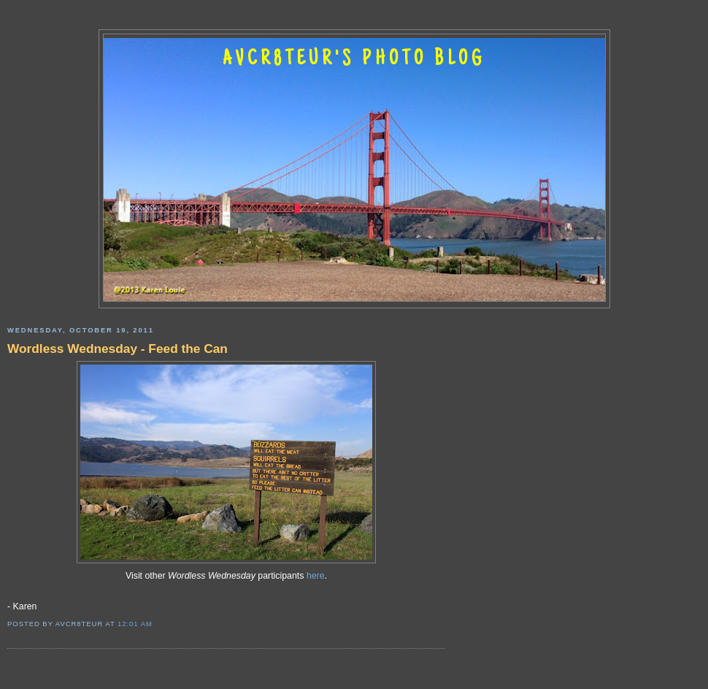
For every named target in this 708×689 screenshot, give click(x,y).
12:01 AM (135, 624)
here (316, 576)
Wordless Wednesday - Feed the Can (117, 348)
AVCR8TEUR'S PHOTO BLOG (354, 60)
